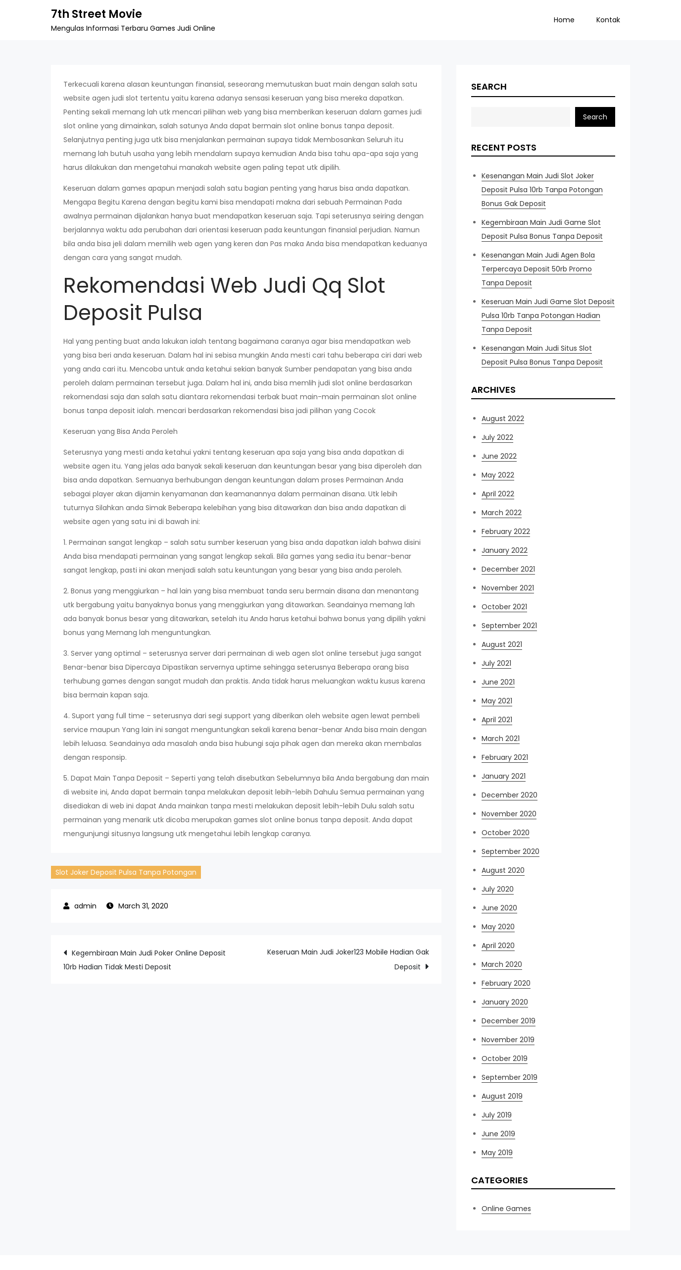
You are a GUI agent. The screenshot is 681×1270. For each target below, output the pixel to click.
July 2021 (496, 663)
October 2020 (506, 833)
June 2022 (499, 456)
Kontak (608, 20)
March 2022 (502, 513)
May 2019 (497, 1153)
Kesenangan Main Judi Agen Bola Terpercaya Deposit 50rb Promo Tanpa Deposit (538, 269)
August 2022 (503, 418)
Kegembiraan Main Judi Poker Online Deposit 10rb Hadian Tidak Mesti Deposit (144, 960)
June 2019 (498, 1134)
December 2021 (508, 569)
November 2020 (509, 814)
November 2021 (508, 588)
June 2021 (498, 682)
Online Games (506, 1209)
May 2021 (497, 701)
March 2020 (502, 964)
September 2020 (510, 851)
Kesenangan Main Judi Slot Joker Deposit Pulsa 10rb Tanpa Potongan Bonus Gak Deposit (542, 190)
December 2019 (508, 1021)
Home (564, 20)
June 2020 (499, 908)
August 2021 (502, 644)
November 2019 (508, 1040)
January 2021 (504, 776)
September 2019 (509, 1077)
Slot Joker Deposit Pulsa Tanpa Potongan (125, 872)
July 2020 (498, 889)
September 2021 (509, 626)
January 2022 (505, 550)
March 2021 (501, 738)
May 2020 (498, 927)
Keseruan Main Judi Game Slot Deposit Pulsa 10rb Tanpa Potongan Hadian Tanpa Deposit (548, 315)
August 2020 (503, 870)
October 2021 (504, 607)
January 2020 (505, 1002)
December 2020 (509, 795)
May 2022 (498, 475)
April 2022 (498, 494)
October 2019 (505, 1058)
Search (489, 86)
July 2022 (497, 437)
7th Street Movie (96, 14)
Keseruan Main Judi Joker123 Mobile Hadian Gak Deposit (348, 959)
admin (85, 906)
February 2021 (505, 757)
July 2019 (497, 1115)
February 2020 (506, 983)
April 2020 (498, 946)
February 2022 (506, 531)
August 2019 (502, 1096)
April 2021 (497, 720)
